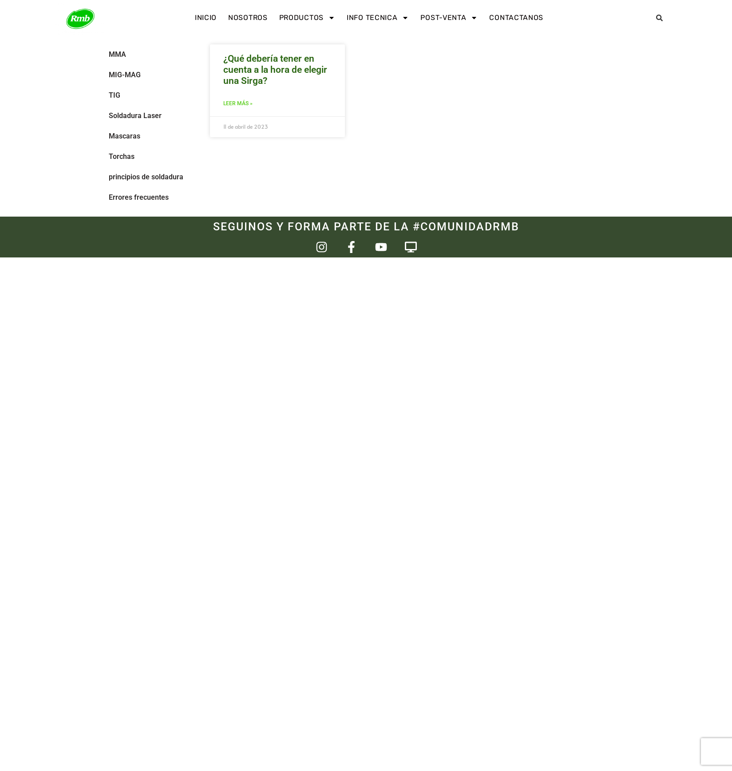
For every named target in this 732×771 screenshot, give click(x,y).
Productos (307, 18)
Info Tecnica (378, 18)
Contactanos (516, 17)
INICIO (206, 17)
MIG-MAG (125, 75)
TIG (114, 95)
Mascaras (124, 136)
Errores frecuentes (139, 197)
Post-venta (449, 18)
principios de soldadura (146, 177)
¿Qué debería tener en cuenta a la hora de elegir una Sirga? (275, 69)
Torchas (122, 156)
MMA (117, 54)
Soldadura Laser (135, 115)
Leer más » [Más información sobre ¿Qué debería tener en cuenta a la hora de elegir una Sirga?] (238, 103)
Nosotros (248, 17)
